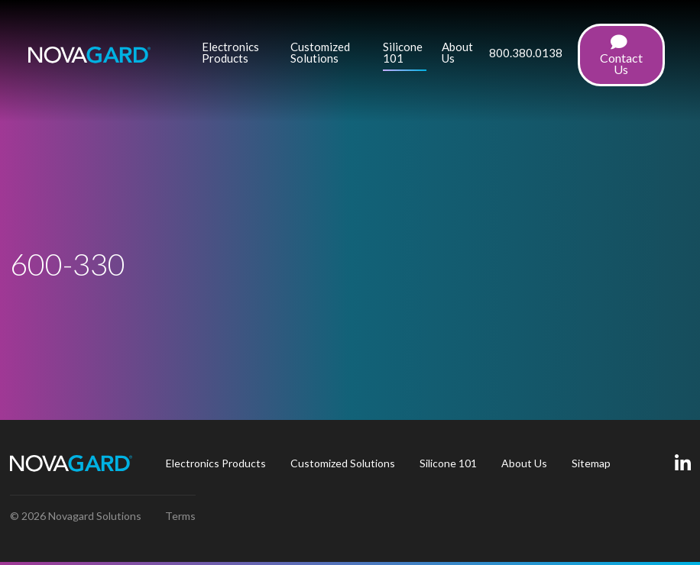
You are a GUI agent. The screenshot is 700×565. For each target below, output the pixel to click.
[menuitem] (239, 54)
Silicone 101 (403, 53)
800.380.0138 (525, 53)
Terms (180, 515)
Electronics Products (230, 53)
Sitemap (591, 463)
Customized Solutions (320, 53)
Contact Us (621, 55)
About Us (457, 53)
